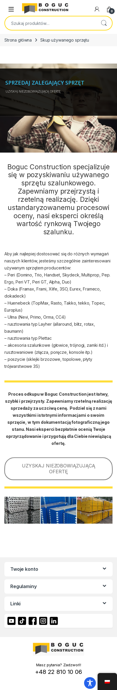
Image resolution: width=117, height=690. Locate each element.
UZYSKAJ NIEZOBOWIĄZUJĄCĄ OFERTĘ (58, 468)
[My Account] (97, 9)
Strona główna (18, 39)
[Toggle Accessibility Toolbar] (89, 683)
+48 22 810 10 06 (58, 671)
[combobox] (50, 23)
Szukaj (104, 23)
